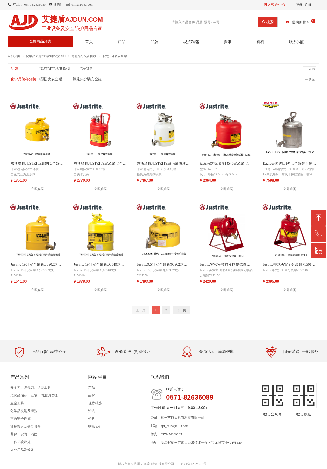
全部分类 (14, 56)
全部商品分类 (40, 41)
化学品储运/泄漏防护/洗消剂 (46, 56)
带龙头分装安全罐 (114, 56)
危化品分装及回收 (83, 56)
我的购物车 (301, 22)
